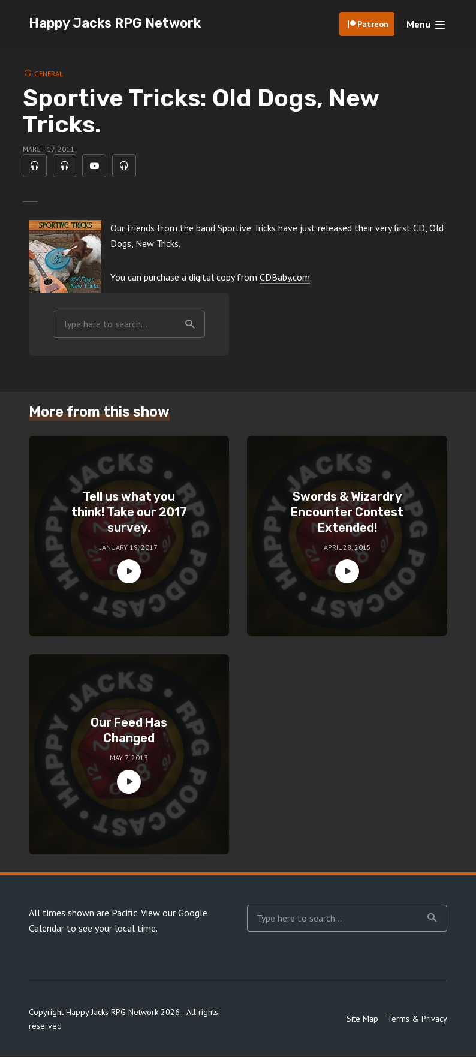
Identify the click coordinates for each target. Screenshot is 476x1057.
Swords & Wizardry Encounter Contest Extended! (347, 512)
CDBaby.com (285, 278)
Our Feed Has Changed (129, 730)
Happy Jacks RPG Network (115, 23)
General (48, 73)
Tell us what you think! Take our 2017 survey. (129, 512)
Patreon (372, 24)
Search (190, 324)
